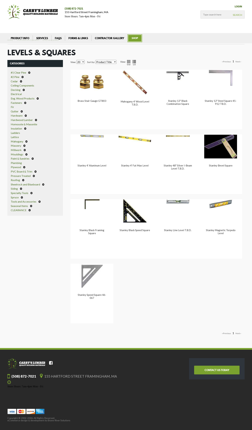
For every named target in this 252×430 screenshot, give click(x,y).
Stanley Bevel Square (220, 165)
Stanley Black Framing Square (92, 232)
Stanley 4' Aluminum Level (92, 165)
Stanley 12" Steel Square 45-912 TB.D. (221, 102)
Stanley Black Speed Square (135, 230)
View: (73, 62)
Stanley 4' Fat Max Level (135, 165)
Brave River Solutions (59, 420)
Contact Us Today (217, 370)
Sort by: (91, 62)
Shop (135, 38)
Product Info (20, 38)
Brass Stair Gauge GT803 (92, 100)
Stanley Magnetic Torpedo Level (221, 232)
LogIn (238, 6)
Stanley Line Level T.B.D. (177, 230)
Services (42, 38)
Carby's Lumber (32, 11)
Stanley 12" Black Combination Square (178, 102)
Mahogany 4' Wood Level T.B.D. (135, 103)
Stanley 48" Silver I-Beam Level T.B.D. (178, 167)
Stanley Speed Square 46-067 (92, 296)
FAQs (58, 38)
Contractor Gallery (109, 38)
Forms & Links (78, 38)
